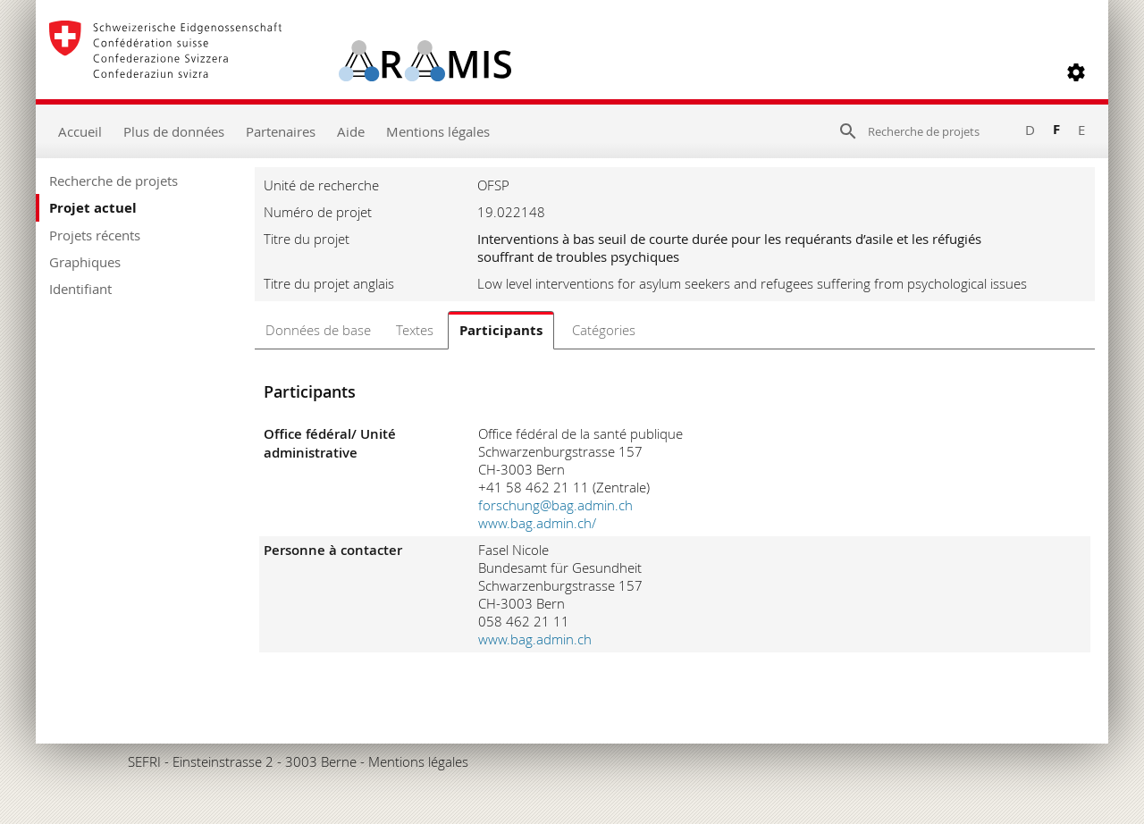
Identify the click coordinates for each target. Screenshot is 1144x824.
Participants (501, 330)
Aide (351, 131)
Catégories (603, 330)
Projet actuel (93, 207)
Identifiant (80, 289)
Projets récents (94, 235)
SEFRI (144, 761)
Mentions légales (438, 131)
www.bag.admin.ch (535, 639)
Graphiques (85, 262)
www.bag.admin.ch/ (537, 523)
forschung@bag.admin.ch (555, 505)
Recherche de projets (113, 180)
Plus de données (173, 131)
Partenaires (280, 131)
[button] (1076, 72)
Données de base (318, 330)
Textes (414, 330)
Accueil (80, 131)
